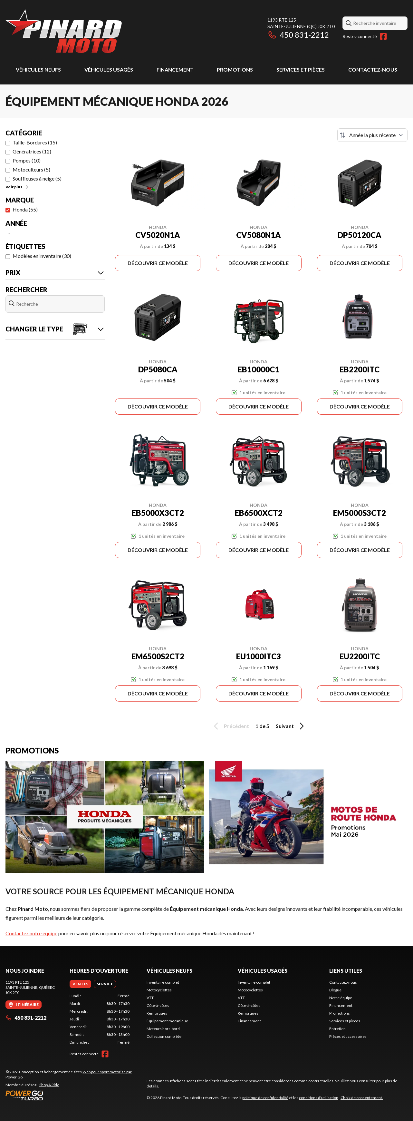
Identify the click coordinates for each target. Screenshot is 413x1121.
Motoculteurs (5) (31, 169)
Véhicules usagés (108, 69)
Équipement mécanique (167, 1020)
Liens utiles (345, 971)
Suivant (291, 726)
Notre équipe (340, 997)
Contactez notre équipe (31, 933)
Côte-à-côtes (158, 1005)
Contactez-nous (372, 69)
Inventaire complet (163, 982)
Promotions (235, 69)
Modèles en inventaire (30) (42, 256)
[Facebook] (383, 36)
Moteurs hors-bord (163, 1028)
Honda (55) (25, 209)
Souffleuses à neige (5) (37, 178)
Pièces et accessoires (348, 1036)
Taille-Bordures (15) (35, 142)
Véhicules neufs (38, 69)
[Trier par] (372, 135)
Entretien (337, 1028)
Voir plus (17, 186)
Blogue (335, 990)
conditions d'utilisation (318, 1097)
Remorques (157, 1013)
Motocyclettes (159, 990)
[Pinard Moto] (63, 31)
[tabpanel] (100, 1019)
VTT (150, 997)
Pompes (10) (27, 160)
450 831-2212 (298, 34)
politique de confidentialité (265, 1097)
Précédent (230, 726)
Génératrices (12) (32, 151)
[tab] (80, 984)
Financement (175, 69)
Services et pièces (300, 69)
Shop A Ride (49, 1084)
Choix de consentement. (362, 1097)
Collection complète (164, 1036)
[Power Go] (70, 1095)
